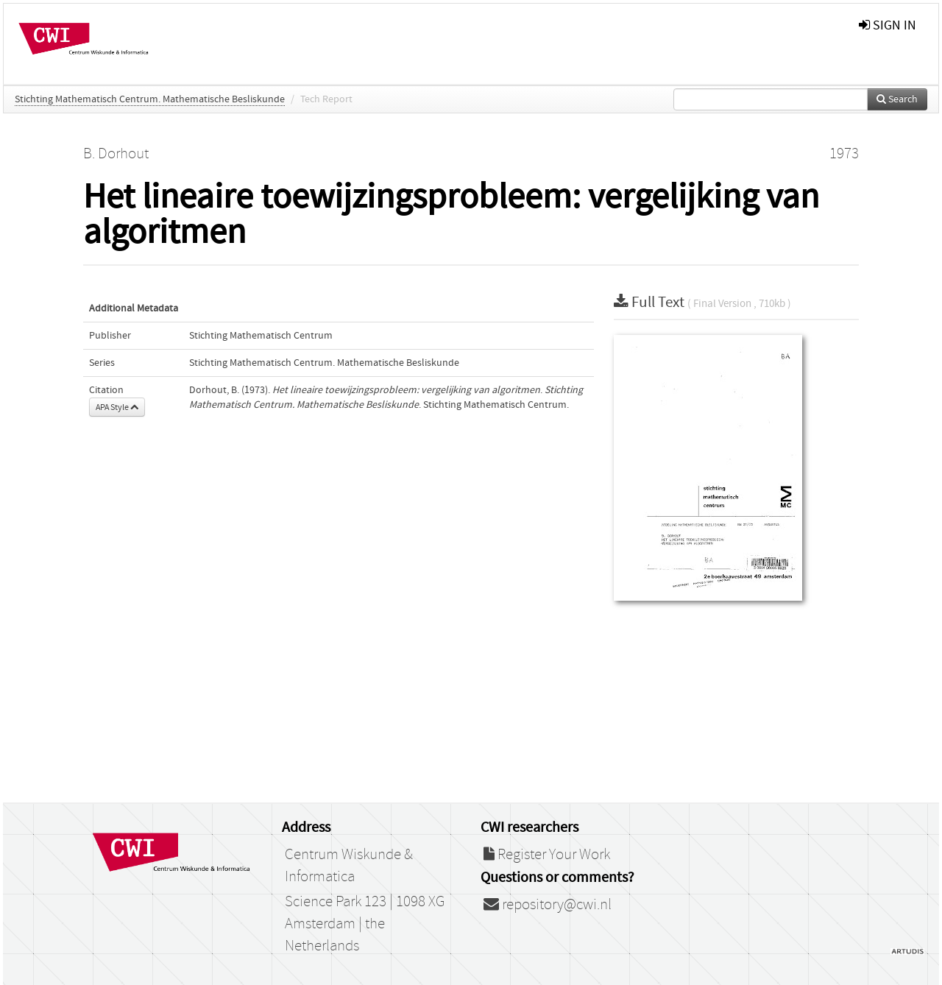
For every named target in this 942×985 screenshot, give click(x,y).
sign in (887, 25)
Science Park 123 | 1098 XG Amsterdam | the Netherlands (365, 924)
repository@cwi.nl (548, 905)
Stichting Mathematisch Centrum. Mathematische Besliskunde (150, 99)
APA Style (117, 407)
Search (897, 99)
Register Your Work (547, 855)
